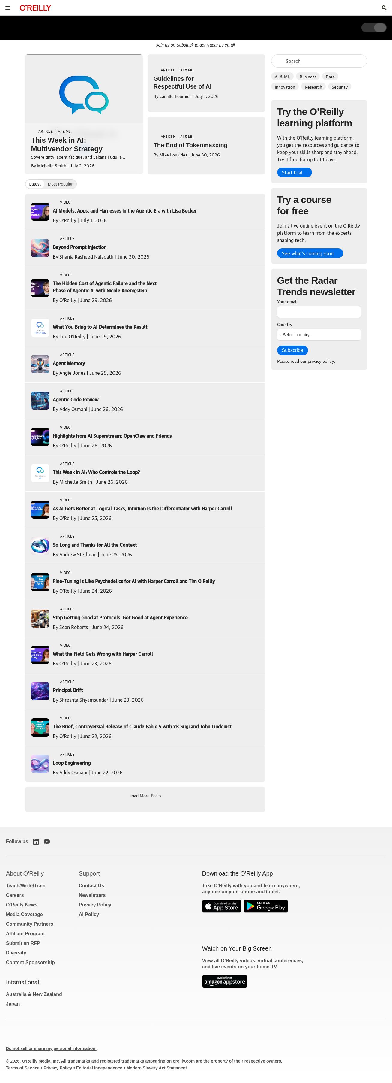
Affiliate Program (25, 933)
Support (89, 873)
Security (340, 86)
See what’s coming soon (308, 253)
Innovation (285, 86)
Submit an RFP (23, 943)
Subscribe (292, 350)
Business (308, 76)
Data (330, 76)
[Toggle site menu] (8, 8)
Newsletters (92, 895)
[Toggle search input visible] (384, 8)
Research (313, 86)
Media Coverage (24, 914)
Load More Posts (145, 795)
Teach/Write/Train (26, 885)
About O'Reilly (25, 873)
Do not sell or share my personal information (51, 1048)
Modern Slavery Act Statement (156, 1068)
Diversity (16, 952)
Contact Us (91, 885)
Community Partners (29, 924)
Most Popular (60, 184)
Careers (15, 895)
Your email (287, 301)
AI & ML (282, 76)
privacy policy (321, 361)
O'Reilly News (21, 904)
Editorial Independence (99, 1068)
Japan (13, 1003)
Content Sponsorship (30, 962)
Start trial (292, 172)
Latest (35, 184)
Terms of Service (23, 1068)
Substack (185, 45)
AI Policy (89, 914)
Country (284, 324)
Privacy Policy (95, 904)
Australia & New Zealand (34, 994)
